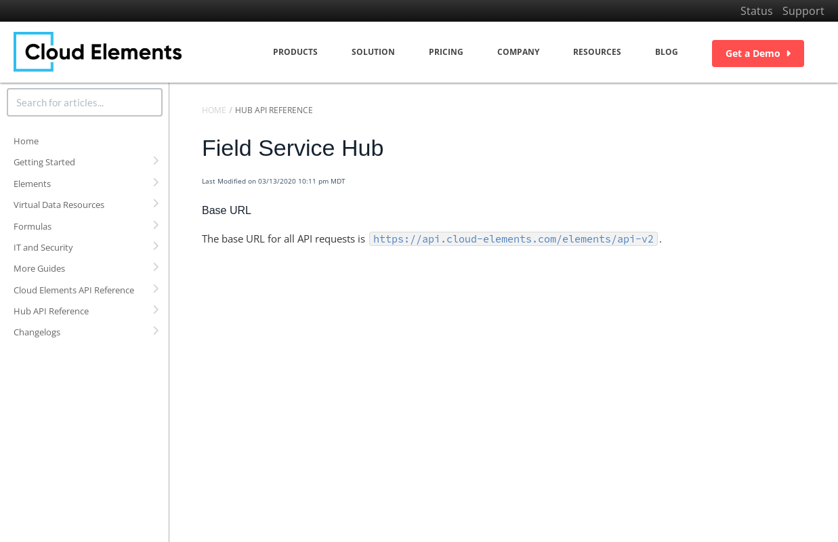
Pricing (446, 52)
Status (756, 10)
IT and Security (43, 247)
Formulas (32, 226)
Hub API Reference (51, 311)
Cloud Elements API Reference (74, 290)
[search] (85, 102)
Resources (597, 52)
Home (26, 141)
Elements (32, 184)
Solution (373, 52)
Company (518, 52)
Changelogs (37, 332)
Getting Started (44, 162)
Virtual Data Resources (59, 205)
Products (295, 52)
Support (803, 10)
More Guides (39, 268)
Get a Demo (758, 53)
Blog (666, 52)
